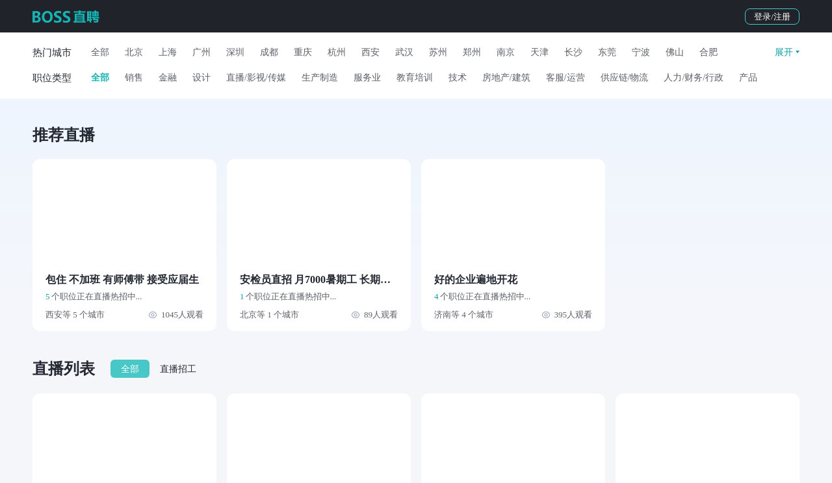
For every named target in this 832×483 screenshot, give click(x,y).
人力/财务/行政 (693, 77)
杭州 (337, 52)
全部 (100, 52)
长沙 (573, 52)
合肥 (708, 52)
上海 (168, 52)
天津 (539, 52)
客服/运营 (565, 77)
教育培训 (414, 77)
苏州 (438, 52)
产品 (748, 77)
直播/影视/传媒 (256, 77)
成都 (269, 52)
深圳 (235, 52)
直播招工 (178, 369)
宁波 (641, 52)
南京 (506, 52)
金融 (168, 77)
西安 (370, 52)
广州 (201, 52)
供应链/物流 (625, 77)
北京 (134, 52)
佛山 (675, 52)
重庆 (303, 52)
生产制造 (320, 77)
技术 (457, 77)
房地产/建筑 (506, 77)
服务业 (367, 77)
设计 (201, 77)
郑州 (472, 52)
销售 (134, 77)
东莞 (607, 52)
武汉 (404, 52)
